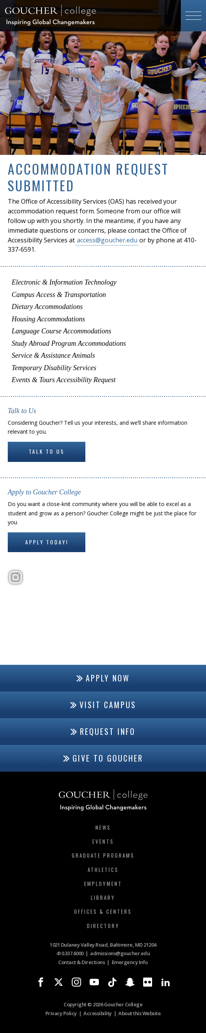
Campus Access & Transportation (59, 295)
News (103, 827)
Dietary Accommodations (47, 307)
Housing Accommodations (48, 319)
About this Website (139, 1013)
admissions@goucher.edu (120, 953)
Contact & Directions (81, 962)
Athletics (103, 869)
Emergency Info (130, 962)
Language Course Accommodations (61, 331)
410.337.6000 (69, 953)
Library (103, 897)
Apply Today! (46, 542)
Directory (103, 926)
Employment (103, 883)
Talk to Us (46, 451)
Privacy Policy (61, 1013)
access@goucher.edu (107, 240)
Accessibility (97, 1013)
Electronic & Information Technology (64, 282)
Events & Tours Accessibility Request (64, 380)
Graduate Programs (103, 855)
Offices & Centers (103, 911)
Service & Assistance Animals (53, 355)
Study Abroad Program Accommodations (69, 343)
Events (103, 841)
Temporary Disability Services (54, 368)
